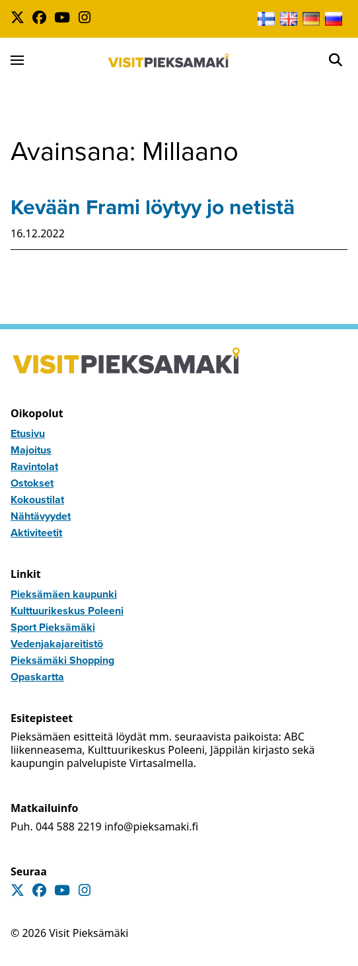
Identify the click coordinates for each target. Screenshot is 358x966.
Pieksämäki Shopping (62, 660)
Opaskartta (37, 676)
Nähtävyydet (41, 516)
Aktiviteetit (36, 532)
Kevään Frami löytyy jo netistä (153, 207)
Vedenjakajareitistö (57, 643)
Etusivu (28, 433)
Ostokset (32, 483)
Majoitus (31, 450)
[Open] (335, 60)
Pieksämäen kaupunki (64, 594)
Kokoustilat (37, 499)
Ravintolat (34, 466)
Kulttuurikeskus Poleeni (67, 610)
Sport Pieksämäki (53, 627)
